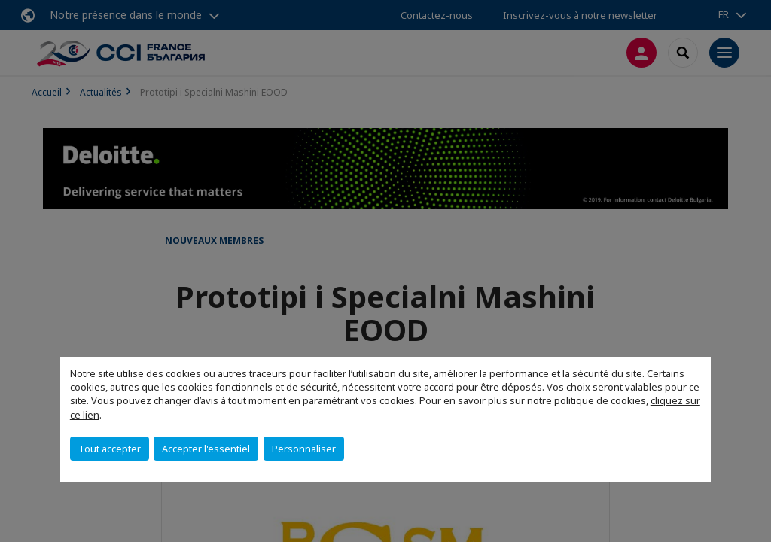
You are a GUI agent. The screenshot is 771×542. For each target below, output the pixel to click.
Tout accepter (109, 448)
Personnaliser (304, 448)
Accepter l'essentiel (206, 448)
